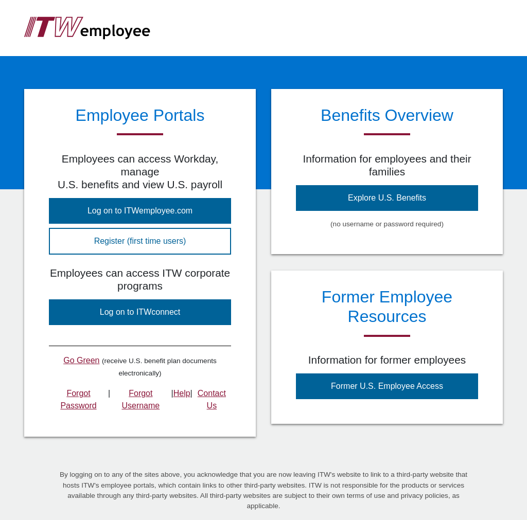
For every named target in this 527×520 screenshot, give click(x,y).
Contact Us (212, 399)
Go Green (81, 360)
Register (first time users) (140, 241)
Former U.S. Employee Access (387, 386)
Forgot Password (78, 399)
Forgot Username (140, 399)
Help (181, 393)
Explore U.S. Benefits (387, 197)
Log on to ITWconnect (140, 312)
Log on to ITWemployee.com (139, 210)
